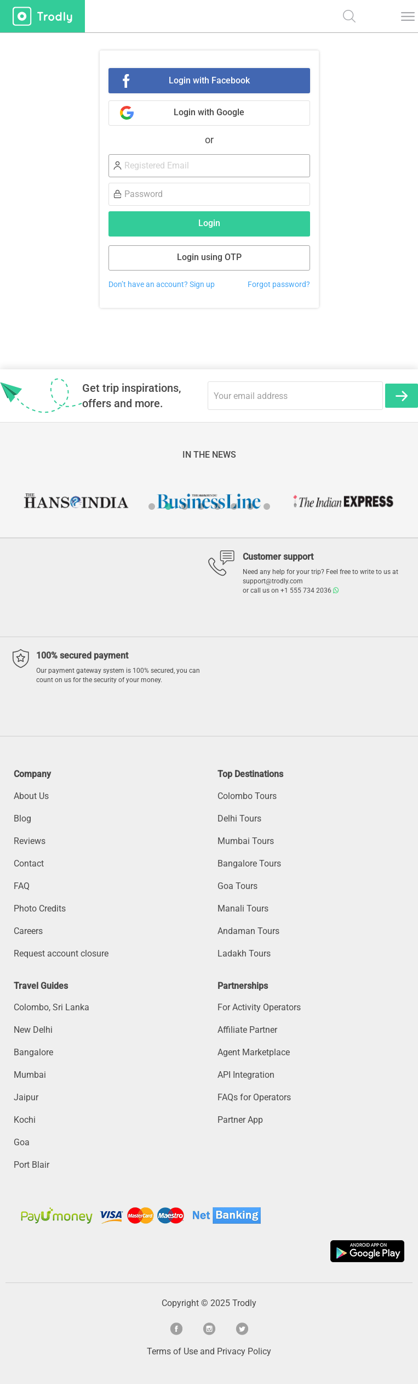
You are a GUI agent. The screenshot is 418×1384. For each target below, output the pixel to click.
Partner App (240, 1120)
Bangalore (33, 1052)
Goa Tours (237, 886)
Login (209, 223)
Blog (22, 818)
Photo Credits (40, 908)
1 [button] (151, 506)
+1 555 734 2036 (309, 590)
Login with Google (209, 112)
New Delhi (33, 1030)
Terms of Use (172, 1351)
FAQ (22, 886)
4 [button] (201, 506)
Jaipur (26, 1097)
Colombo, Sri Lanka (51, 1007)
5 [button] (217, 506)
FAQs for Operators (254, 1097)
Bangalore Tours (249, 863)
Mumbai (30, 1075)
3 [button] (184, 506)
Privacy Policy (244, 1351)
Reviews (29, 841)
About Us (31, 796)
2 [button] (168, 506)
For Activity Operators (259, 1007)
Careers (28, 931)
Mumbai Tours (245, 841)
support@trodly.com (273, 581)
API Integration (245, 1075)
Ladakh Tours (244, 953)
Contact (29, 863)
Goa (22, 1142)
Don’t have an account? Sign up (161, 284)
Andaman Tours (248, 931)
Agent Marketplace (253, 1052)
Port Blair (31, 1165)
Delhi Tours (239, 818)
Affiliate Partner (247, 1030)
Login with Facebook (209, 80)
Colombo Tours (247, 796)
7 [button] (250, 506)
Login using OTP (209, 257)
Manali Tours (242, 908)
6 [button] (233, 506)
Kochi (25, 1120)
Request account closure (61, 953)
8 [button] (266, 506)
